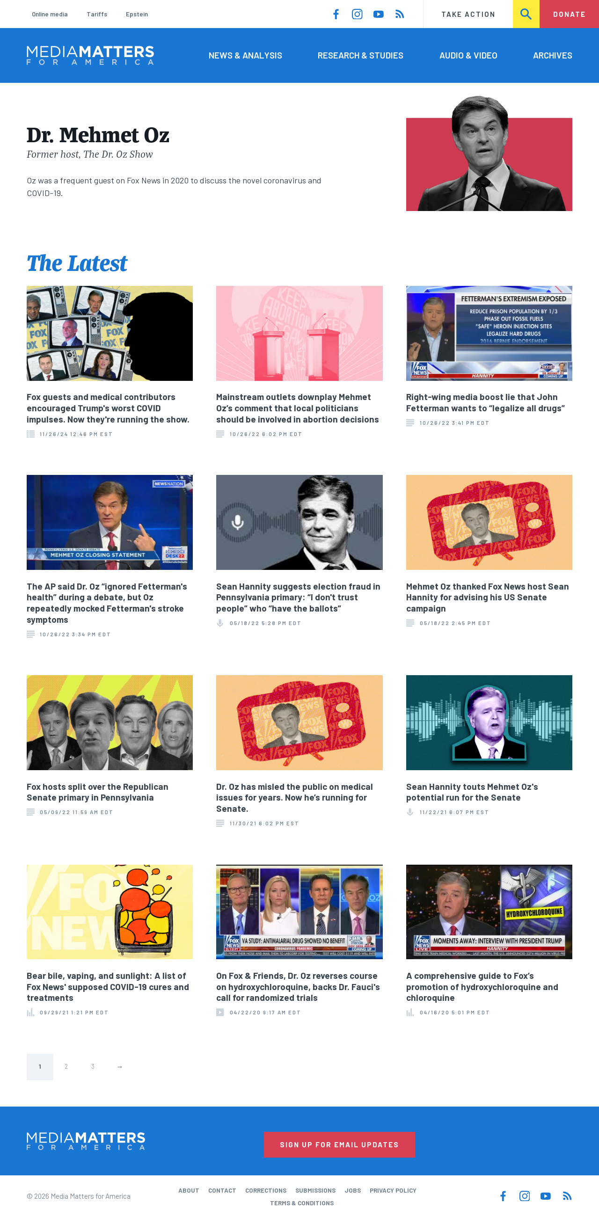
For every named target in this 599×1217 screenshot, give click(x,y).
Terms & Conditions (302, 1203)
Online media (50, 14)
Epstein (137, 14)
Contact (222, 1190)
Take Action (468, 14)
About (188, 1190)
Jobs (352, 1190)
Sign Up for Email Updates (339, 1144)
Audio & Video (468, 55)
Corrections (265, 1190)
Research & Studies (360, 55)
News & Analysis (245, 55)
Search (527, 14)
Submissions (315, 1190)
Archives (552, 55)
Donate (569, 14)
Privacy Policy (393, 1190)
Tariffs (97, 14)
